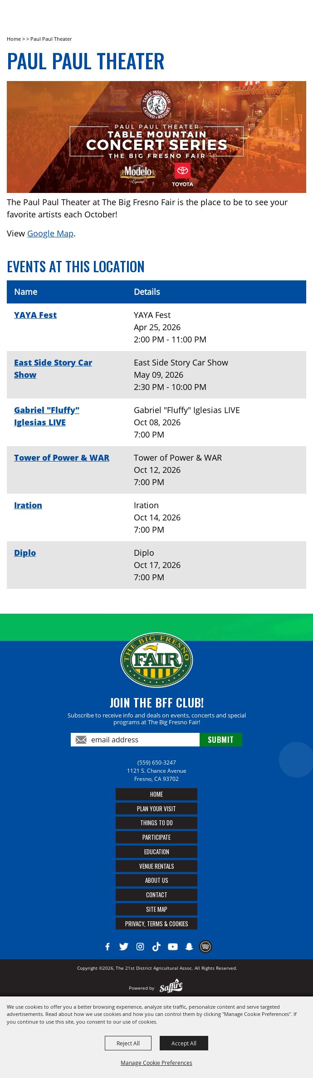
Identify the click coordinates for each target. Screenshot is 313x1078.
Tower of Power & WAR (61, 457)
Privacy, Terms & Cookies (156, 923)
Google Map (50, 233)
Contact (156, 894)
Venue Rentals (156, 866)
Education (156, 851)
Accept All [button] (183, 1043)
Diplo (25, 552)
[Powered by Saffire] (171, 988)
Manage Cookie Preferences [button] (156, 1062)
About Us (156, 880)
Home (14, 38)
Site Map (156, 909)
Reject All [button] (128, 1043)
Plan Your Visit (156, 808)
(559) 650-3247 (156, 762)
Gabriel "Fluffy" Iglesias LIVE (46, 416)
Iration (28, 505)
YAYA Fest (35, 314)
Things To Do (156, 822)
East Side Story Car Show (53, 368)
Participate (156, 837)
